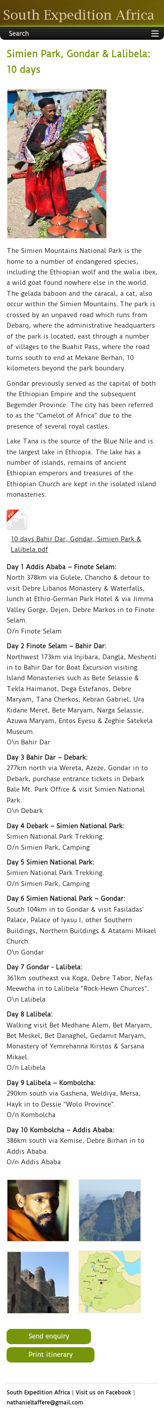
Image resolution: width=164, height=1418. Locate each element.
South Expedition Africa (38, 1392)
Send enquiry (48, 1336)
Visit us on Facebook (103, 1392)
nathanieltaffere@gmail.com (45, 1402)
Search (19, 34)
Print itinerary (50, 1355)
